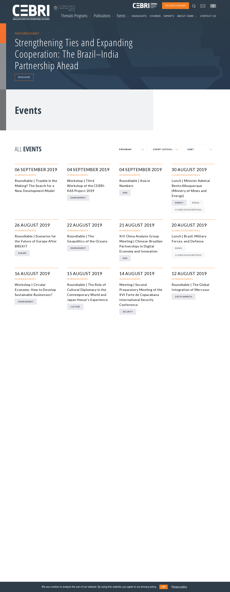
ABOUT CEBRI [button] (187, 16)
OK (163, 586)
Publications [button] (104, 15)
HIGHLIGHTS (139, 16)
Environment (78, 197)
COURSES (155, 16)
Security (128, 311)
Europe (22, 253)
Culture (75, 306)
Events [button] (123, 15)
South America (183, 296)
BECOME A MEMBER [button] (175, 5)
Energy (179, 202)
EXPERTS (169, 16)
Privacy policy (179, 586)
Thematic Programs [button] (76, 15)
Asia (125, 192)
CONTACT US (208, 16)
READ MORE (24, 77)
